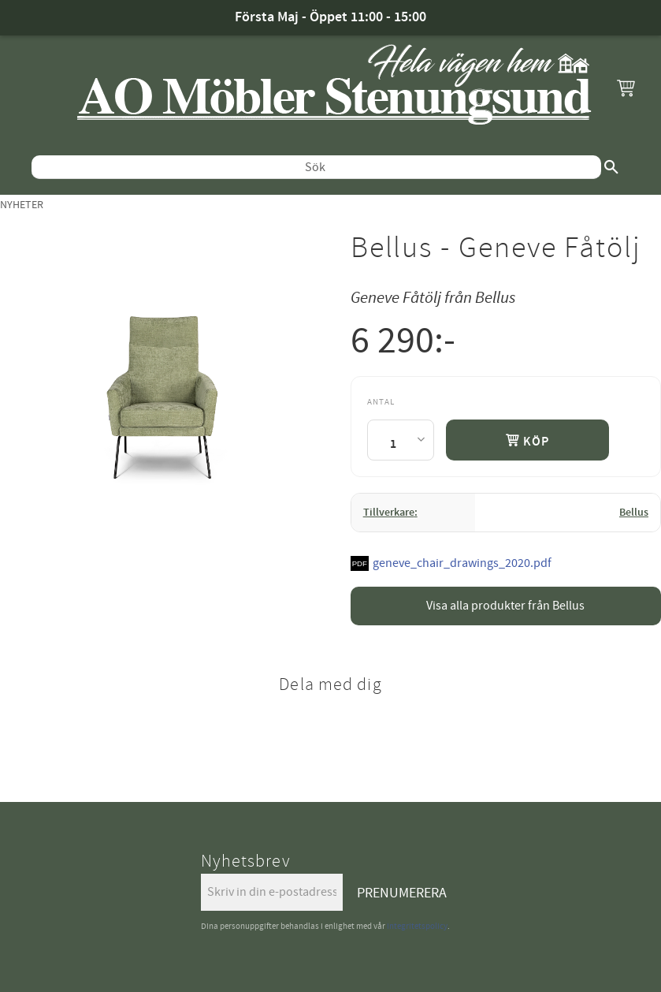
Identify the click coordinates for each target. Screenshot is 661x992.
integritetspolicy (417, 926)
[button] (625, 87)
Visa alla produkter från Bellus (505, 605)
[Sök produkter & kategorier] (316, 167)
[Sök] (611, 167)
